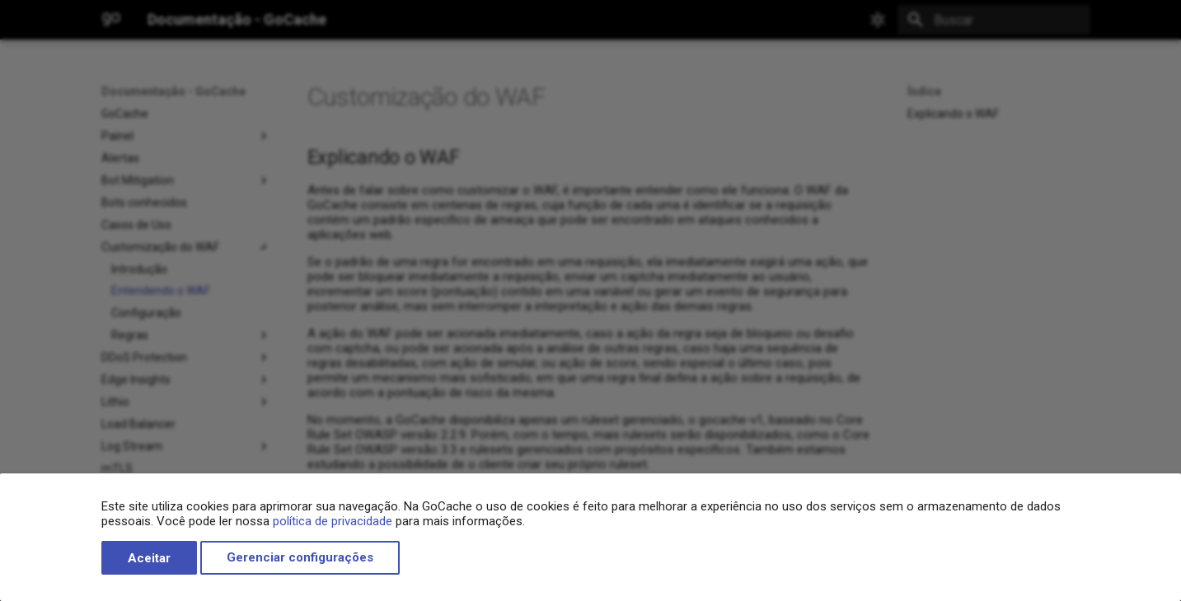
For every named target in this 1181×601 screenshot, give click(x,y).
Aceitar (149, 558)
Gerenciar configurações (300, 558)
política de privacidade (332, 521)
